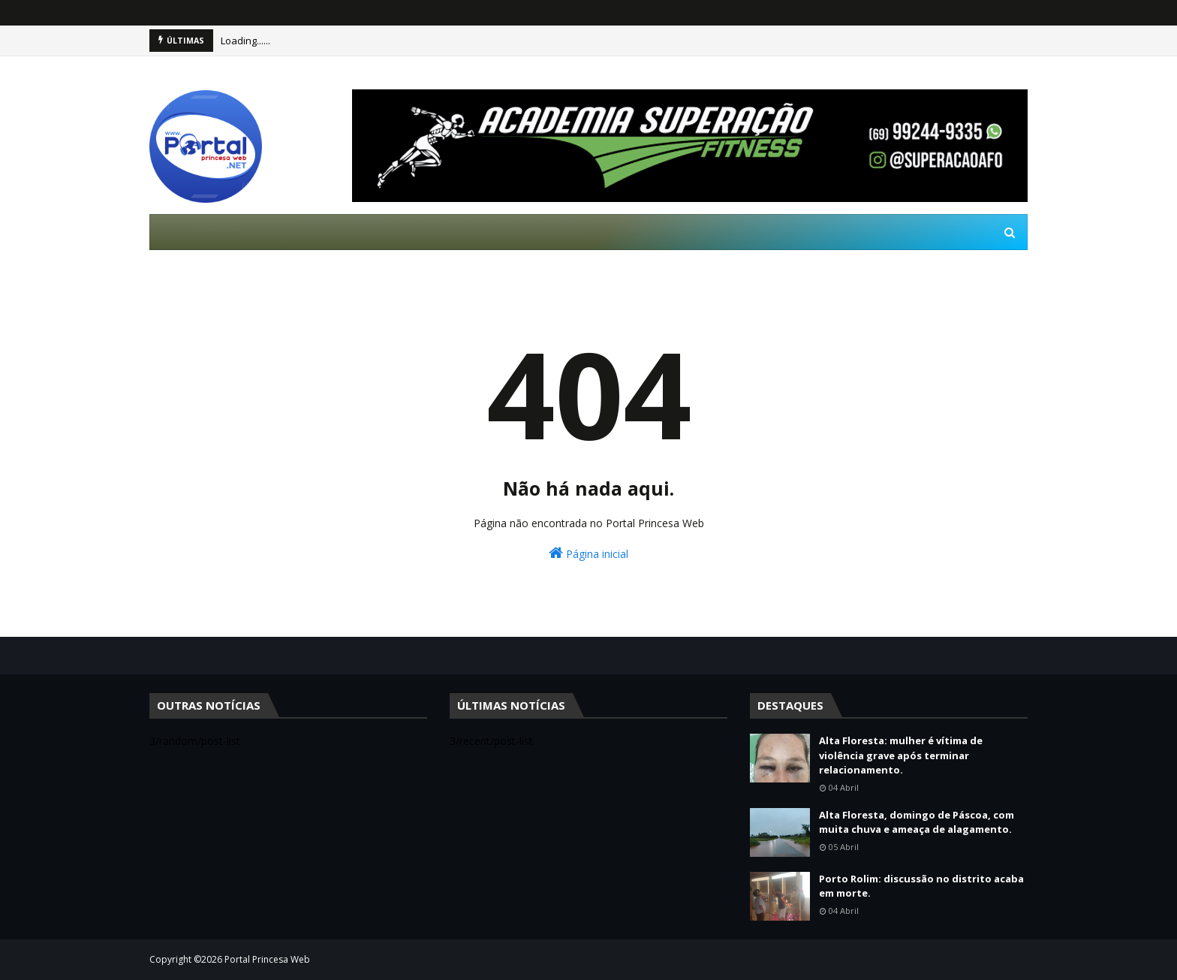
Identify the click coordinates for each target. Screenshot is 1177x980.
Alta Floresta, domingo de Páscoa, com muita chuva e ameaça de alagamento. (916, 822)
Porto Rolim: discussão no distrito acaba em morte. (921, 886)
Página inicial (588, 553)
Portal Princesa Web (267, 959)
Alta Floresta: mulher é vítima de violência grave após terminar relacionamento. (901, 755)
